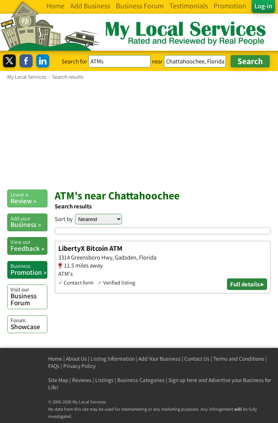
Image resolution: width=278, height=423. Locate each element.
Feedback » (28, 245)
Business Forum (28, 296)
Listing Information (112, 358)
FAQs (54, 365)
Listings (104, 380)
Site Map (58, 380)
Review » (28, 198)
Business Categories (141, 380)
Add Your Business (159, 358)
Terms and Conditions (238, 358)
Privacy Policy (79, 365)
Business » (28, 222)
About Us (76, 358)
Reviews (82, 380)
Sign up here (182, 380)
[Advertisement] (139, 134)
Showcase (28, 323)
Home (55, 358)
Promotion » (28, 269)
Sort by (64, 219)
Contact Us (197, 358)
